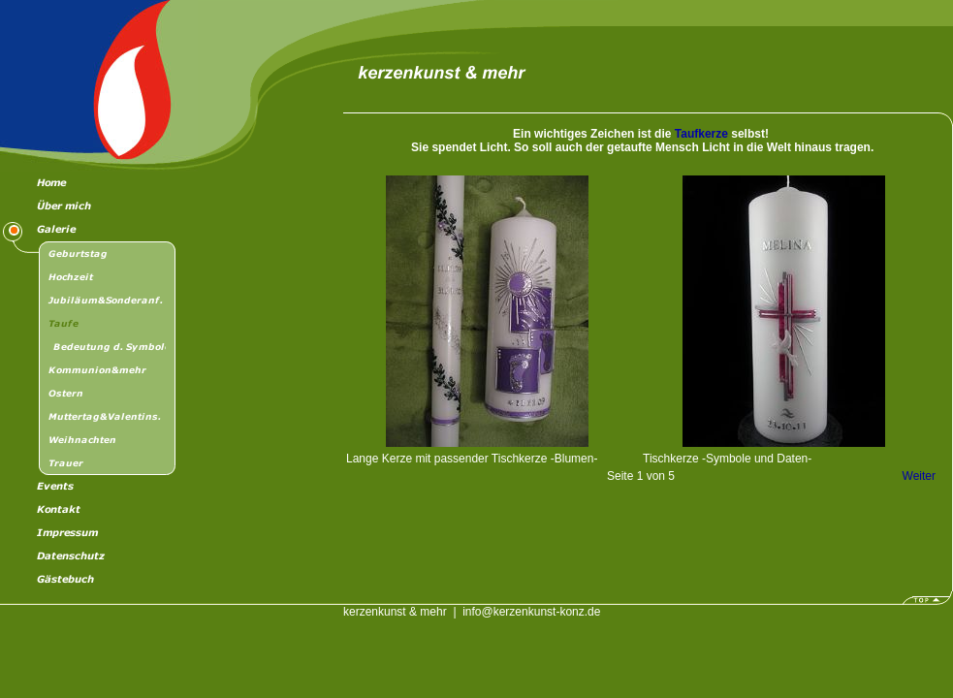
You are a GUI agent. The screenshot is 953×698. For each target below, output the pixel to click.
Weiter (919, 476)
